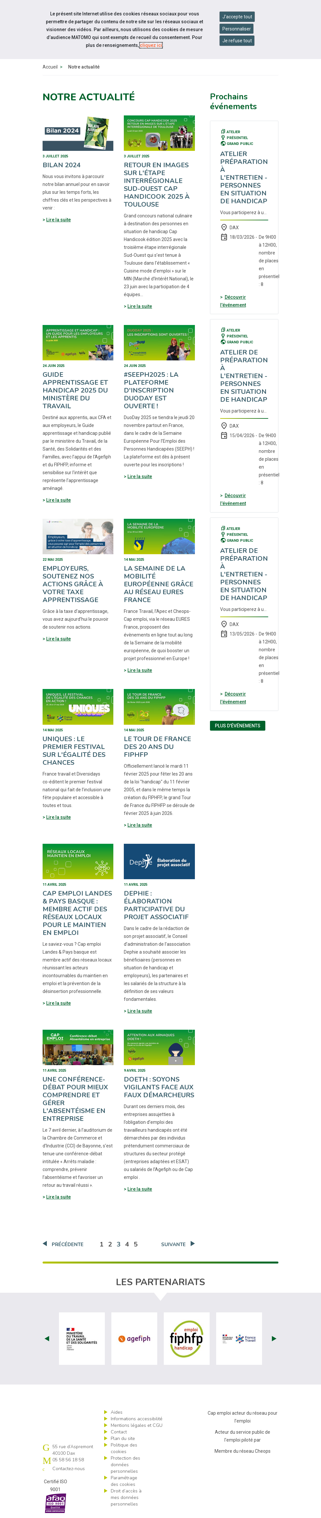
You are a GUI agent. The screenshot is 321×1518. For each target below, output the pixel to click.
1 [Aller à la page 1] (102, 1244)
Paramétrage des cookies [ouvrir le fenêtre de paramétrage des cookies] (124, 1481)
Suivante (173, 1244)
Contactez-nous (68, 1469)
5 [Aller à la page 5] (136, 1244)
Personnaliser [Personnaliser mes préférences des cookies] (236, 28)
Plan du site (123, 1438)
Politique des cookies (124, 1448)
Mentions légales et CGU (136, 1425)
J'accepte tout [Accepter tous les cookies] (237, 16)
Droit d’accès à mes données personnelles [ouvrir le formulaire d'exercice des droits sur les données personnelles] (126, 1497)
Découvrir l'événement (233, 301)
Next (274, 1338)
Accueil (50, 67)
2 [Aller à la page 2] (110, 1244)
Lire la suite (58, 219)
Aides (117, 1412)
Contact (119, 1432)
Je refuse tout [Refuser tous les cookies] (237, 40)
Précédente (68, 1244)
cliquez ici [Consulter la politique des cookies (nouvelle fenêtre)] (151, 45)
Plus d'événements (237, 725)
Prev (47, 1338)
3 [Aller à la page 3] (119, 1244)
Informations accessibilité (136, 1419)
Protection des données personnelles (125, 1464)
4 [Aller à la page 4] (127, 1244)
